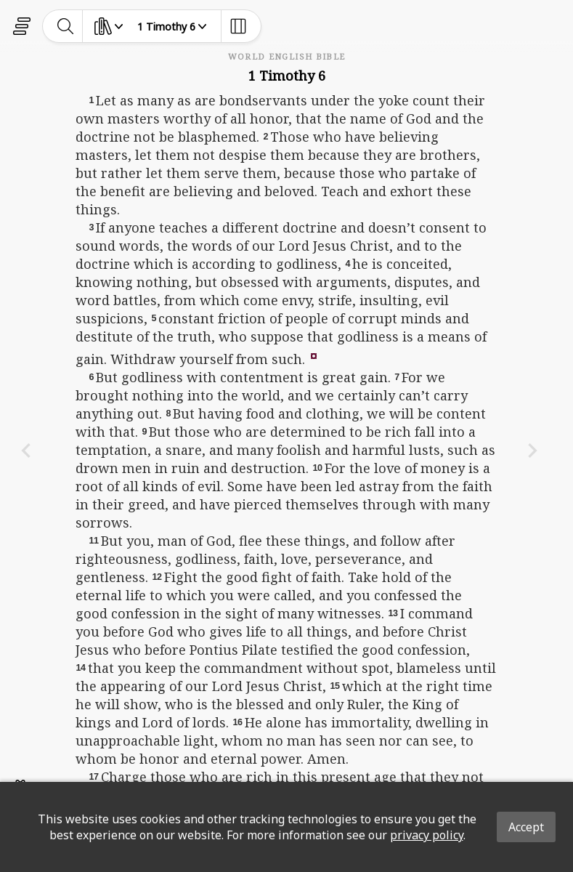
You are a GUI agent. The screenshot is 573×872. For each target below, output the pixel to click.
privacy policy (426, 835)
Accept (526, 827)
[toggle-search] (66, 26)
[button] (313, 355)
